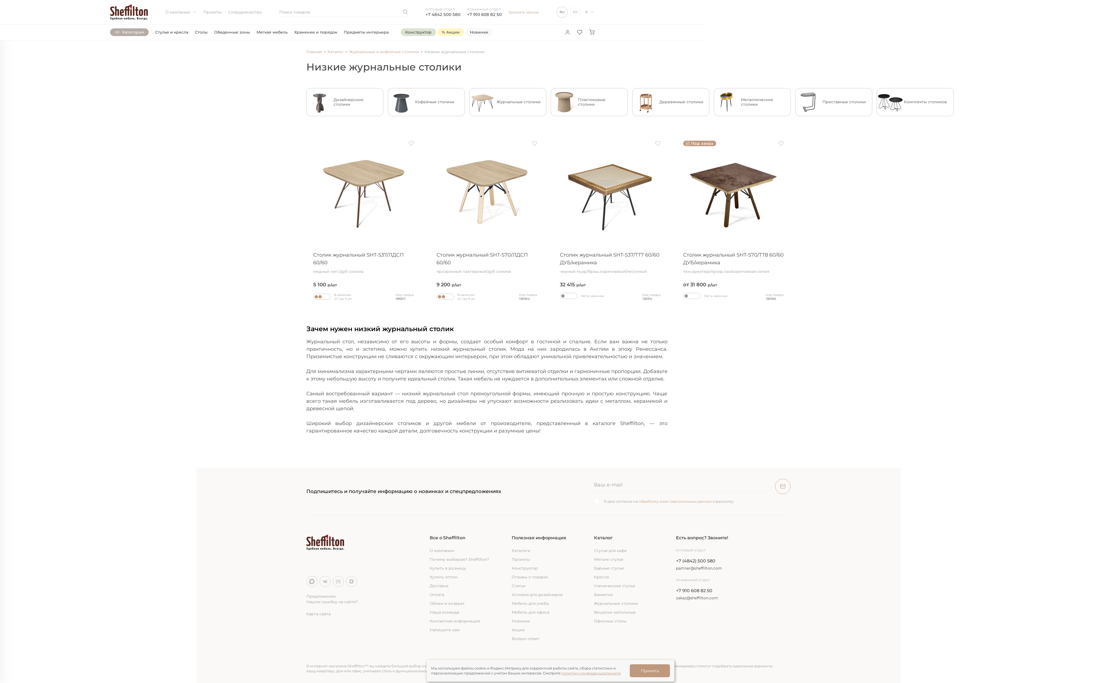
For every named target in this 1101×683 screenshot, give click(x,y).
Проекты (212, 12)
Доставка (439, 585)
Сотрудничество (245, 12)
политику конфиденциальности (591, 673)
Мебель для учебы (530, 603)
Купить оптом (443, 577)
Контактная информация (455, 621)
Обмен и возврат (447, 603)
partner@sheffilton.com (699, 568)
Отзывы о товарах (530, 577)
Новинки (521, 621)
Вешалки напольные (615, 612)
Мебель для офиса (530, 612)
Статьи (518, 585)
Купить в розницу (448, 568)
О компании (181, 12)
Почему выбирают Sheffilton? (459, 559)
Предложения (321, 596)
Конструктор (525, 568)
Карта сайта (318, 613)
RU (562, 12)
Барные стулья (609, 568)
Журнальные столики (616, 603)
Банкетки (603, 594)
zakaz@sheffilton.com (697, 597)
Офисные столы (610, 621)
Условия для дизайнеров (537, 594)
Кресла (601, 577)
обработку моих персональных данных (675, 501)
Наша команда (444, 612)
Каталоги (521, 550)
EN (575, 12)
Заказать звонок (523, 12)
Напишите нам (445, 629)
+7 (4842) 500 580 (695, 561)
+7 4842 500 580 (443, 14)
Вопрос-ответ (525, 638)
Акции (518, 629)
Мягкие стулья (608, 559)
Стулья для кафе (610, 550)
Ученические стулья (614, 585)
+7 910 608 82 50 (484, 14)
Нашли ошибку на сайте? (332, 601)
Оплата (437, 594)
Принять (650, 670)
